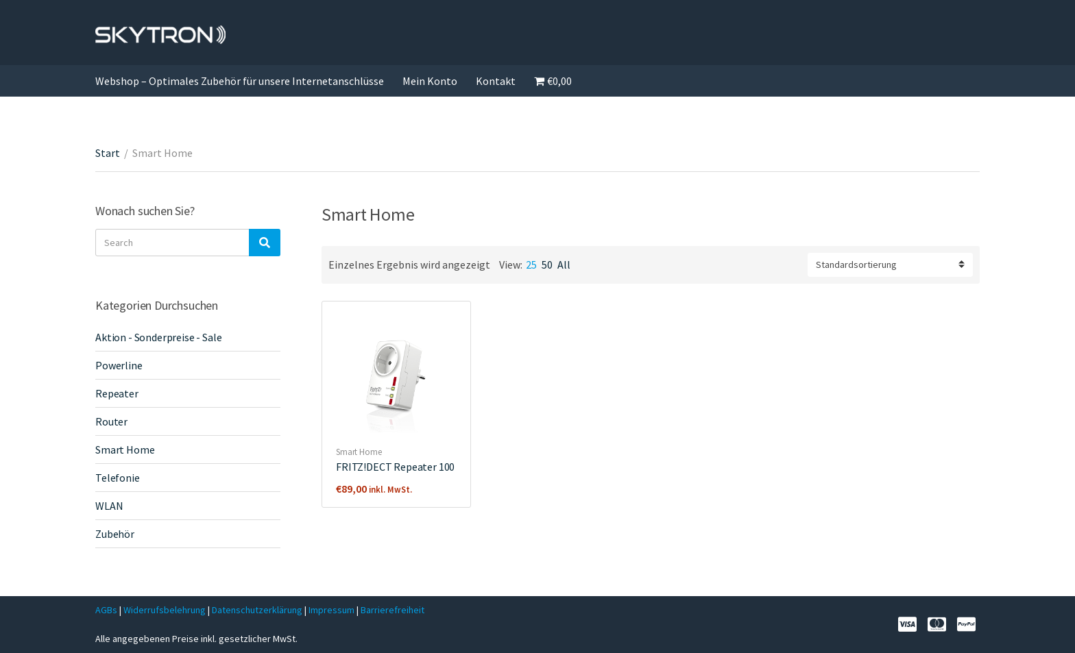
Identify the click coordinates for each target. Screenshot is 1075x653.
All (563, 264)
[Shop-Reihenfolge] (890, 265)
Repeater (116, 393)
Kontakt (496, 81)
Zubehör (114, 534)
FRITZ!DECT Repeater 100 (395, 466)
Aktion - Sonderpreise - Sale (158, 337)
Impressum (333, 610)
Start (107, 153)
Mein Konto (429, 81)
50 (547, 264)
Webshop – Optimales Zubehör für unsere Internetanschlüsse (239, 81)
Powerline (119, 365)
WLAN (109, 506)
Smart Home (359, 452)
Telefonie (117, 477)
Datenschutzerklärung (258, 610)
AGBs (106, 610)
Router (111, 421)
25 (531, 264)
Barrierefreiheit (392, 610)
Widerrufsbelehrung (164, 610)
